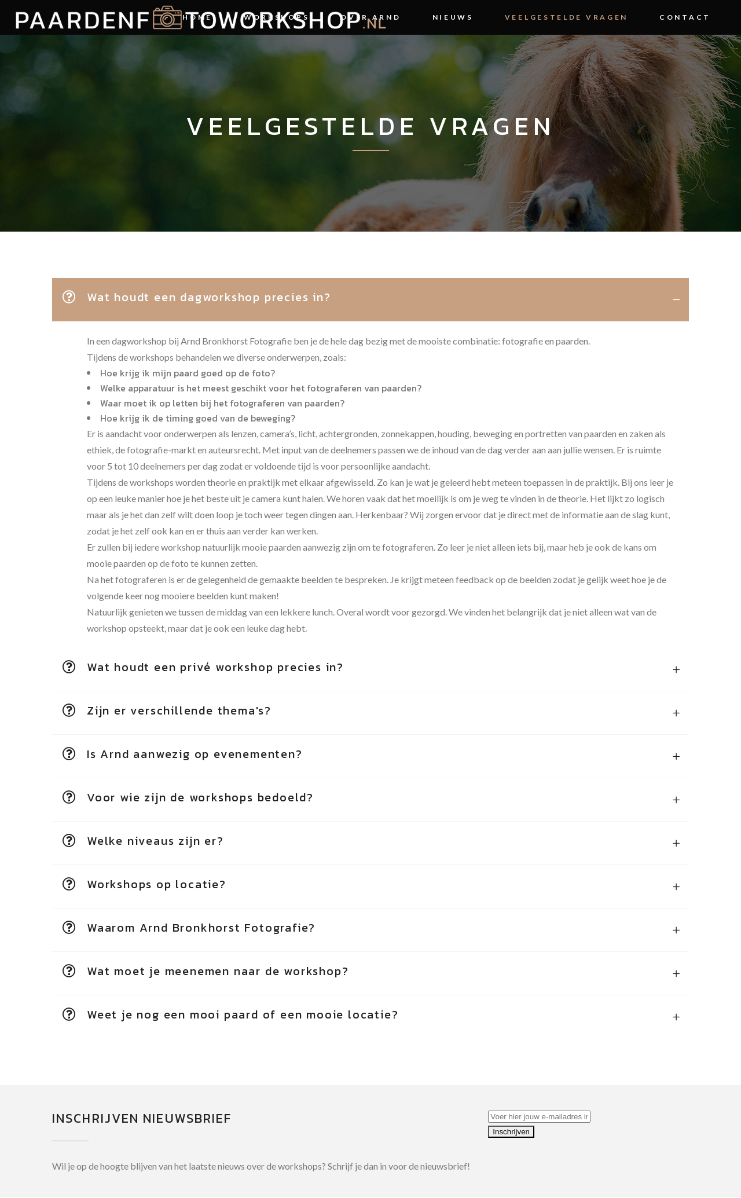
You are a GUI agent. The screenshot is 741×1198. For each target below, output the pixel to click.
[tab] (370, 299)
